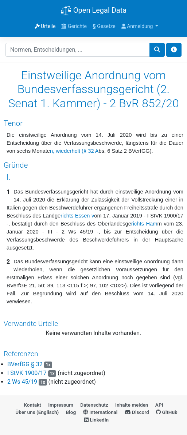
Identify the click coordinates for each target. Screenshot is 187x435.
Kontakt (32, 405)
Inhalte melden (131, 405)
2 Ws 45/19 (22, 381)
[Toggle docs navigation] (174, 50)
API (159, 405)
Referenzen (21, 354)
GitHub (167, 412)
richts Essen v (77, 216)
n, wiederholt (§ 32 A (74, 151)
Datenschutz (94, 405)
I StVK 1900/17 (27, 373)
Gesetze (104, 26)
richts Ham (144, 224)
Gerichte (74, 26)
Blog (71, 412)
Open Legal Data (93, 10)
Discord (137, 412)
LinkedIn (96, 420)
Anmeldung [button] (137, 26)
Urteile (45, 26)
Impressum (60, 405)
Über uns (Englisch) (37, 412)
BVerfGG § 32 (25, 364)
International (100, 412)
